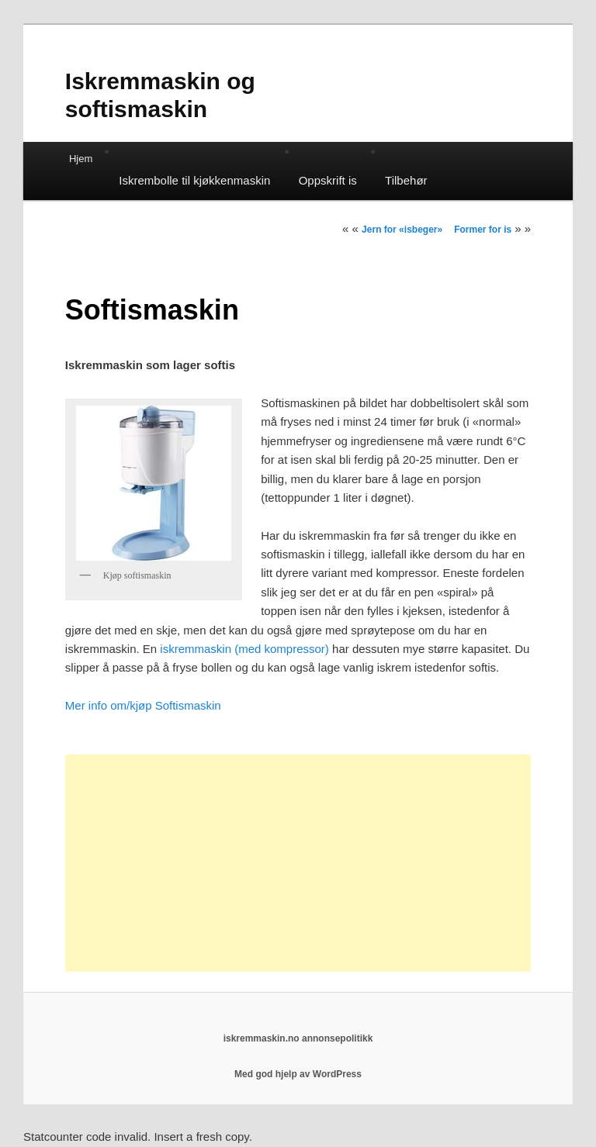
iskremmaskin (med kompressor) (244, 648)
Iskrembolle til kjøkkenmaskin (194, 180)
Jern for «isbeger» (402, 229)
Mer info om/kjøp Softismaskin (143, 705)
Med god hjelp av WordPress (298, 1074)
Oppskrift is (328, 180)
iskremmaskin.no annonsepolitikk (298, 1038)
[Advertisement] (298, 863)
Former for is (482, 229)
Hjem (80, 158)
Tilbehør (406, 180)
